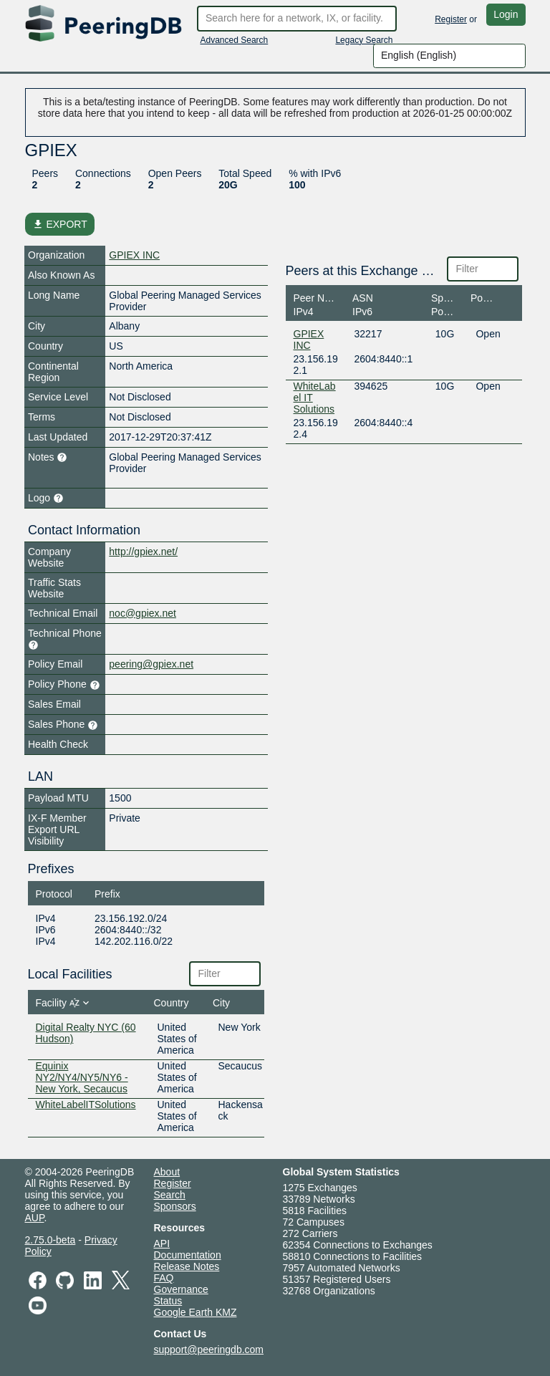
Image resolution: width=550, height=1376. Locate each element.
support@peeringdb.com (209, 1349)
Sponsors (175, 1206)
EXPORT (59, 224)
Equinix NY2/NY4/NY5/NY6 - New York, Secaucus (82, 1077)
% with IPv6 (315, 173)
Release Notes (187, 1266)
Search (169, 1195)
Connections (103, 173)
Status (168, 1301)
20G (227, 185)
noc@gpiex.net (142, 613)
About (167, 1172)
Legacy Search (363, 40)
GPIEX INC (134, 255)
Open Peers (175, 173)
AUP (34, 1217)
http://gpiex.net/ (143, 551)
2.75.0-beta (50, 1240)
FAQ (164, 1278)
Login (505, 14)
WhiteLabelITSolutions (86, 1104)
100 (297, 185)
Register (451, 19)
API (162, 1243)
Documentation (187, 1255)
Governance (181, 1289)
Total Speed (244, 173)
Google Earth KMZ (195, 1312)
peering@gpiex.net (151, 664)
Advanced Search (235, 40)
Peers (45, 173)
